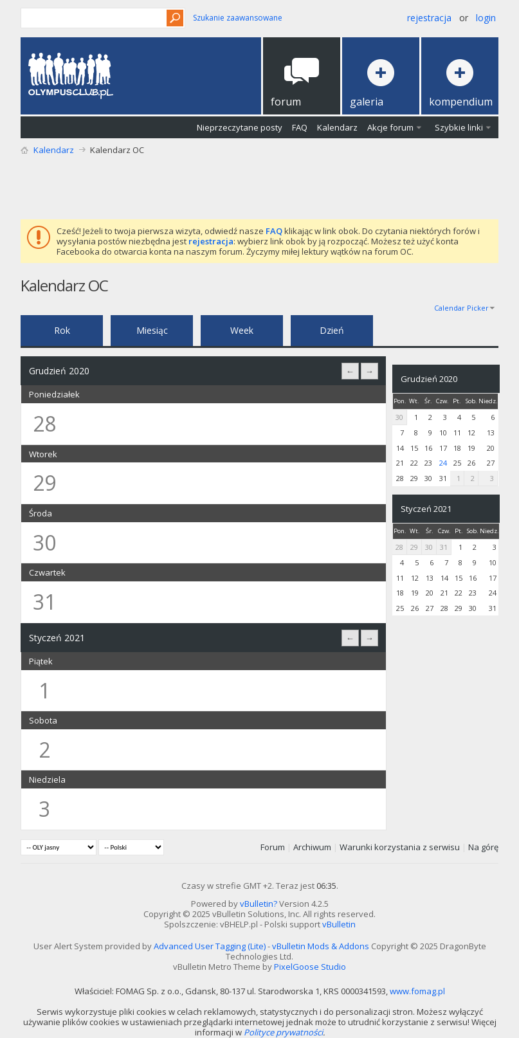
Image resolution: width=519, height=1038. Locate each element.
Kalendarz (337, 127)
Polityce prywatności (283, 1032)
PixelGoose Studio (310, 966)
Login (486, 18)
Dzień (332, 330)
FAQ (299, 127)
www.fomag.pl (417, 991)
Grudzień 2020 (429, 379)
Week (241, 330)
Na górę (483, 847)
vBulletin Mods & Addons (320, 946)
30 (399, 417)
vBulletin (339, 924)
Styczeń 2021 (426, 508)
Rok (62, 330)
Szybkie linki (459, 127)
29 (414, 547)
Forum (272, 847)
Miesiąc (152, 330)
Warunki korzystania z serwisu (400, 847)
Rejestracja (429, 18)
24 (443, 463)
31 (444, 547)
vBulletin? (258, 903)
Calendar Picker (461, 308)
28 (399, 547)
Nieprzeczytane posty (239, 127)
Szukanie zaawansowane (237, 17)
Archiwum (312, 847)
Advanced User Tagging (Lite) (210, 946)
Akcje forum (390, 127)
